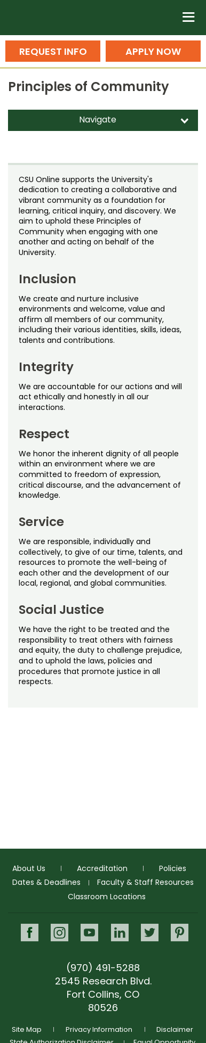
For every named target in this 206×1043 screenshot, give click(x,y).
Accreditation (102, 868)
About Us (28, 868)
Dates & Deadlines (46, 882)
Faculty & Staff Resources (145, 882)
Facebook (29, 932)
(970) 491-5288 (103, 967)
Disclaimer (174, 1029)
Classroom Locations (107, 896)
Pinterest (179, 932)
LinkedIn (120, 932)
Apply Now (153, 51)
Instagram (59, 932)
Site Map (27, 1029)
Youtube (89, 932)
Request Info (53, 51)
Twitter (150, 932)
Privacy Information (99, 1029)
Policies (172, 868)
